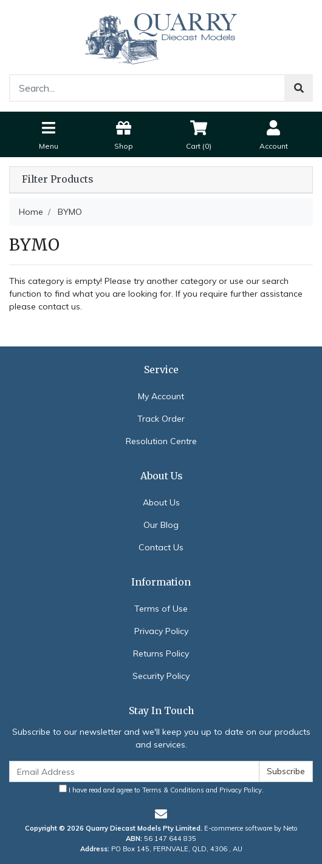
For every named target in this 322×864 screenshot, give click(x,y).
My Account (161, 396)
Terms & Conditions (173, 790)
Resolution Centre (161, 441)
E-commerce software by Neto (251, 828)
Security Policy (161, 675)
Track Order (161, 418)
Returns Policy (161, 653)
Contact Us (161, 547)
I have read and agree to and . (161, 789)
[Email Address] (134, 771)
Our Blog (161, 524)
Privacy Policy (161, 631)
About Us (161, 502)
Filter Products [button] (57, 179)
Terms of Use (161, 608)
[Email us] (161, 814)
